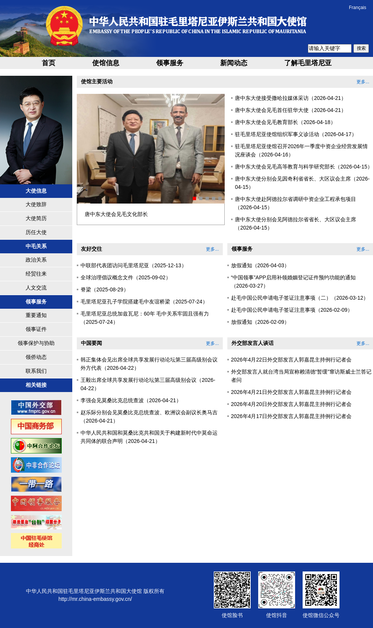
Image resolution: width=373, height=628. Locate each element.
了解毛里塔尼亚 (308, 63)
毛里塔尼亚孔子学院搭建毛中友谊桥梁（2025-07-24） (144, 302)
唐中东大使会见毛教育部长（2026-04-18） (285, 122)
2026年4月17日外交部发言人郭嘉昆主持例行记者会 (291, 416)
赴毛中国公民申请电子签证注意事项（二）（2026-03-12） (300, 298)
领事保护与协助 (36, 343)
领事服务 (169, 63)
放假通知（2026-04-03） (260, 265)
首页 (48, 63)
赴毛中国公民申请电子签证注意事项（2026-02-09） (292, 310)
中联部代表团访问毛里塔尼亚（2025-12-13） (134, 265)
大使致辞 (36, 204)
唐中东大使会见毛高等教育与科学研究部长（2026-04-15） (304, 167)
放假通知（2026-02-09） (260, 322)
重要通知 (36, 315)
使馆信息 (105, 63)
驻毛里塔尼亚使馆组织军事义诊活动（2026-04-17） (296, 134)
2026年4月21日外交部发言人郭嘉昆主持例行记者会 (291, 392)
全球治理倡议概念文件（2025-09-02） (126, 277)
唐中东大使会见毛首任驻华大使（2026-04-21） (290, 110)
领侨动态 (36, 357)
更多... (362, 81)
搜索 (361, 48)
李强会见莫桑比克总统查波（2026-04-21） (131, 400)
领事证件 (36, 329)
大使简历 (36, 218)
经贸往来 (36, 274)
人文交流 (36, 288)
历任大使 (36, 232)
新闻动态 (233, 63)
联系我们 (36, 371)
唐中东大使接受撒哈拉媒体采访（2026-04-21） (290, 98)
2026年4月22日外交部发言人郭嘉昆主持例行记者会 (291, 360)
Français (357, 7)
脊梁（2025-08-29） (105, 289)
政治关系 (36, 260)
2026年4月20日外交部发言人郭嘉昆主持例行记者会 (291, 404)
